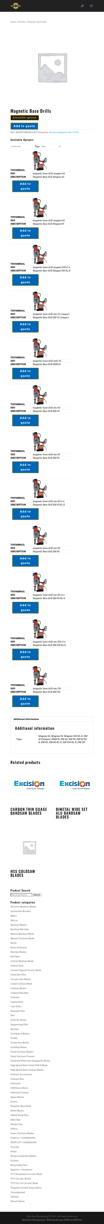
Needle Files (16, 1124)
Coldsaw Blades (18, 988)
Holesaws (15, 1083)
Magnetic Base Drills (68, 132)
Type (37, 146)
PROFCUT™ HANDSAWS (23, 1142)
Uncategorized (17, 1192)
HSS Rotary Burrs (19, 1088)
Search (37, 895)
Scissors (14, 1160)
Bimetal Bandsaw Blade (22, 934)
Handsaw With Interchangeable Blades (30, 1061)
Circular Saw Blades (20, 979)
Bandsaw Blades (18, 925)
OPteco (14, 1129)
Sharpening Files (18, 1165)
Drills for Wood (18, 1020)
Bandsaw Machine (19, 929)
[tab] (52, 719)
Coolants (14, 997)
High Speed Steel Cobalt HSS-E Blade (29, 1065)
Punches (14, 1147)
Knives (13, 1102)
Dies (12, 1015)
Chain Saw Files (18, 974)
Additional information (26, 719)
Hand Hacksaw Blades (21, 1052)
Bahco (13, 916)
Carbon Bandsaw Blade (22, 961)
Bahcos (14, 920)
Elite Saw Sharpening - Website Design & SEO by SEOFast (52, 1220)
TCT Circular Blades (20, 1178)
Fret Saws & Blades (19, 1034)
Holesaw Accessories (21, 1074)
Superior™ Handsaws (21, 1170)
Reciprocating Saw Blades (23, 1156)
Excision (22, 22)
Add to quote (24, 126)
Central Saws (17, 966)
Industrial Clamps (19, 1092)
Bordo (13, 943)
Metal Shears (17, 1110)
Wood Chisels (17, 1201)
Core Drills (15, 1006)
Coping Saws (16, 1002)
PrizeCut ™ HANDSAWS (22, 1138)
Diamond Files (17, 1011)
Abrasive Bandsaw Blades (23, 906)
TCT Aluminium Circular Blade (26, 1174)
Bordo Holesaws (18, 947)
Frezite (13, 1038)
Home (13, 22)
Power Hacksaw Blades (22, 1133)
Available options (25, 117)
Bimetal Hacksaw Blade (22, 938)
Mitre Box (15, 1120)
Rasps (13, 1151)
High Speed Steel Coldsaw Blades (27, 1070)
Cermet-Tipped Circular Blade (25, 970)
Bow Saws (15, 956)
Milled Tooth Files (19, 1115)
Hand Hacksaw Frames (22, 1056)
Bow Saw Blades (18, 952)
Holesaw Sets (17, 1079)
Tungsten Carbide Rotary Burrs (26, 1188)
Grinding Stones (18, 1047)
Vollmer (14, 1197)
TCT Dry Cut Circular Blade (24, 1183)
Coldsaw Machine (19, 993)
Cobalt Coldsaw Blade (21, 984)
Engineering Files (19, 1024)
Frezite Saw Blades (19, 1042)
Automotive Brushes (20, 911)
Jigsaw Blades (17, 1097)
